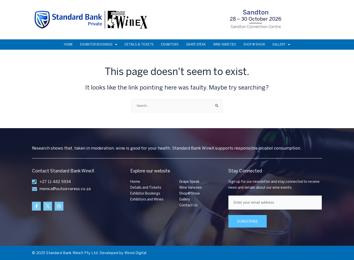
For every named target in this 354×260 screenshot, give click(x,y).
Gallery (184, 199)
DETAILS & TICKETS (139, 44)
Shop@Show (189, 193)
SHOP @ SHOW (254, 44)
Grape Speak (189, 182)
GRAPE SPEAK (196, 44)
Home (135, 182)
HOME (68, 44)
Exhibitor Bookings (145, 193)
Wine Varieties (190, 187)
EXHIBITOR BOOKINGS (98, 44)
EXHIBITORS (170, 44)
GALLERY (281, 44)
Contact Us (188, 205)
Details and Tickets (145, 187)
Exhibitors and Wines (146, 199)
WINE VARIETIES (224, 44)
